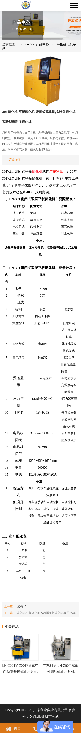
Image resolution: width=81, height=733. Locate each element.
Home (24, 44)
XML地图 (37, 716)
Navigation (74, 5)
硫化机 (37, 171)
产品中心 (42, 44)
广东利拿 (56, 171)
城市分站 (52, 716)
